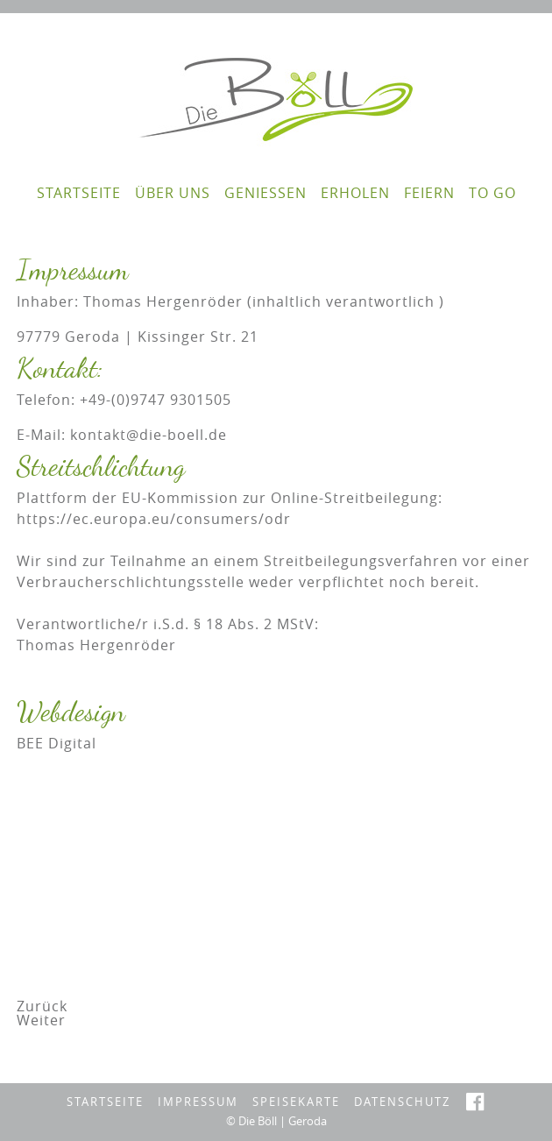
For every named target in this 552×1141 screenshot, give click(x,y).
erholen (355, 192)
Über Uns (172, 192)
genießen (265, 192)
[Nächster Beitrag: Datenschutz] (41, 1020)
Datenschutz (402, 1102)
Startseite (79, 192)
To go (492, 192)
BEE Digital (56, 743)
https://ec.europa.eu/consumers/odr (154, 518)
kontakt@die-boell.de (148, 434)
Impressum (198, 1102)
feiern (429, 192)
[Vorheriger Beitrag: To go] (42, 1006)
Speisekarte (296, 1102)
